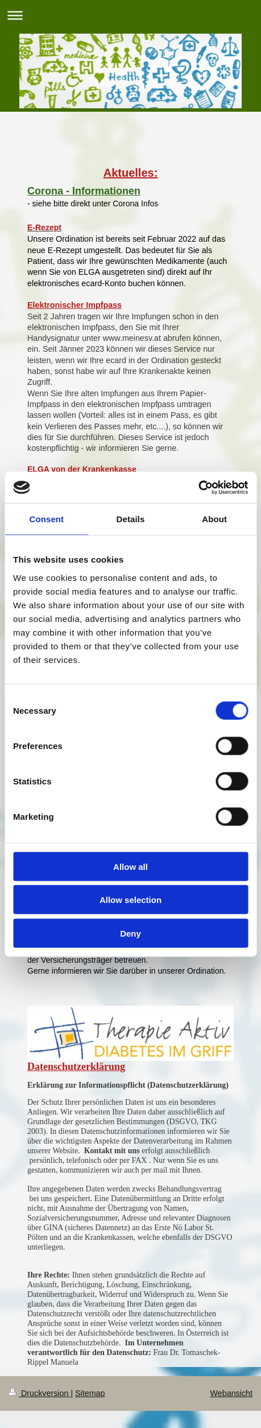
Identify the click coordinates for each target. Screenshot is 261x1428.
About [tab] (214, 519)
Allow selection (130, 900)
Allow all (130, 866)
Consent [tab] (46, 519)
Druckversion (40, 1393)
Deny (130, 933)
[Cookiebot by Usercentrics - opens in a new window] (198, 487)
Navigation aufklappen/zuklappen (130, 15)
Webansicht (231, 1393)
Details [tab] (131, 519)
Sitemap (90, 1393)
